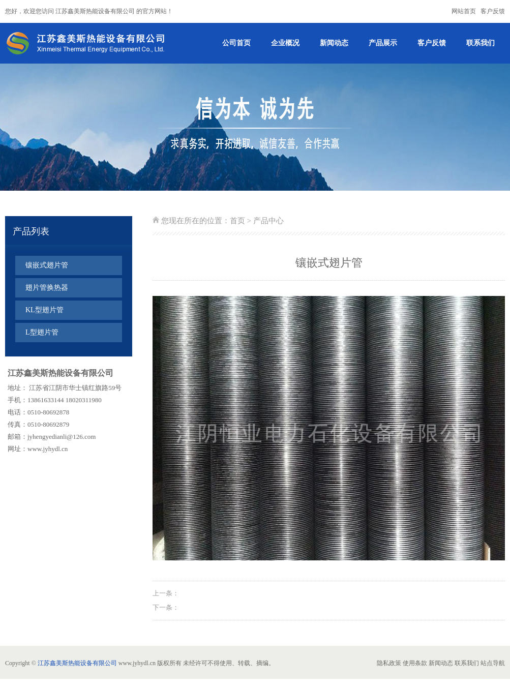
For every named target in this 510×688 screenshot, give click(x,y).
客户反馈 (493, 11)
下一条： (166, 607)
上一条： (166, 593)
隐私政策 (389, 663)
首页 (237, 221)
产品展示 (383, 43)
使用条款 (415, 663)
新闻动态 (334, 43)
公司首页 (236, 43)
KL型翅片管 (44, 310)
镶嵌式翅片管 (46, 265)
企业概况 (285, 43)
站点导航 (493, 663)
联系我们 (480, 43)
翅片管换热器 (46, 287)
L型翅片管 (41, 332)
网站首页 (464, 11)
